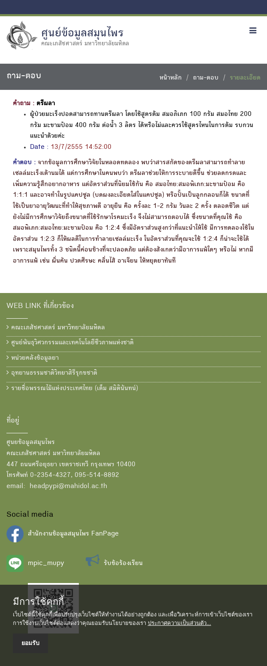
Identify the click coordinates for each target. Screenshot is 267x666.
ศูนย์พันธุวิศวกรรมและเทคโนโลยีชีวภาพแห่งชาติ (70, 342)
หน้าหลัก (170, 78)
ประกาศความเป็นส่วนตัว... (179, 623)
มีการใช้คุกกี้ (38, 602)
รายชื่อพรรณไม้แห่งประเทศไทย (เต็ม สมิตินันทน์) (72, 388)
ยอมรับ (30, 642)
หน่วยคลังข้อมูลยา (32, 358)
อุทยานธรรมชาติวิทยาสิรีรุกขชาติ (51, 373)
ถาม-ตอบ (206, 78)
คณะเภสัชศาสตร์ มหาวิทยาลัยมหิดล (55, 328)
